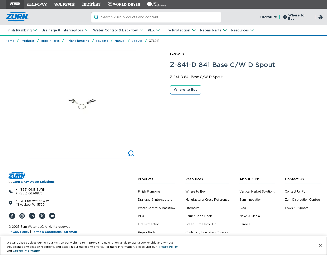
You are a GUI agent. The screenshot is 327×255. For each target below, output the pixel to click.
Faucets (102, 40)
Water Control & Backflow (115, 30)
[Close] (320, 245)
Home (9, 40)
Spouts (137, 40)
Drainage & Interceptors (62, 30)
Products (27, 40)
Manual (119, 40)
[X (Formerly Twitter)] (43, 216)
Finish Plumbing (18, 30)
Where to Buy (296, 17)
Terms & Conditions (47, 232)
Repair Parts (210, 30)
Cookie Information (26, 250)
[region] (163, 245)
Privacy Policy (19, 232)
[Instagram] (23, 216)
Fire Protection (177, 30)
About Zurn (249, 179)
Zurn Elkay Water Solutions (33, 181)
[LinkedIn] (33, 216)
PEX (151, 30)
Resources (240, 30)
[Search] (156, 17)
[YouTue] (53, 216)
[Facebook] (13, 216)
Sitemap (70, 232)
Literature (268, 17)
